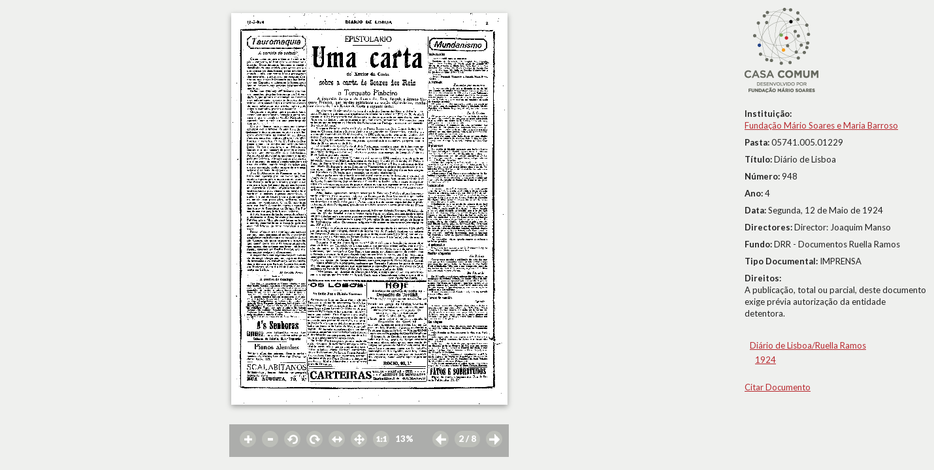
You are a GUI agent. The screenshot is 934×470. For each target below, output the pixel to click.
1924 (765, 359)
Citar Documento (778, 387)
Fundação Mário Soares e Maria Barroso (821, 125)
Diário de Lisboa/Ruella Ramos (808, 345)
